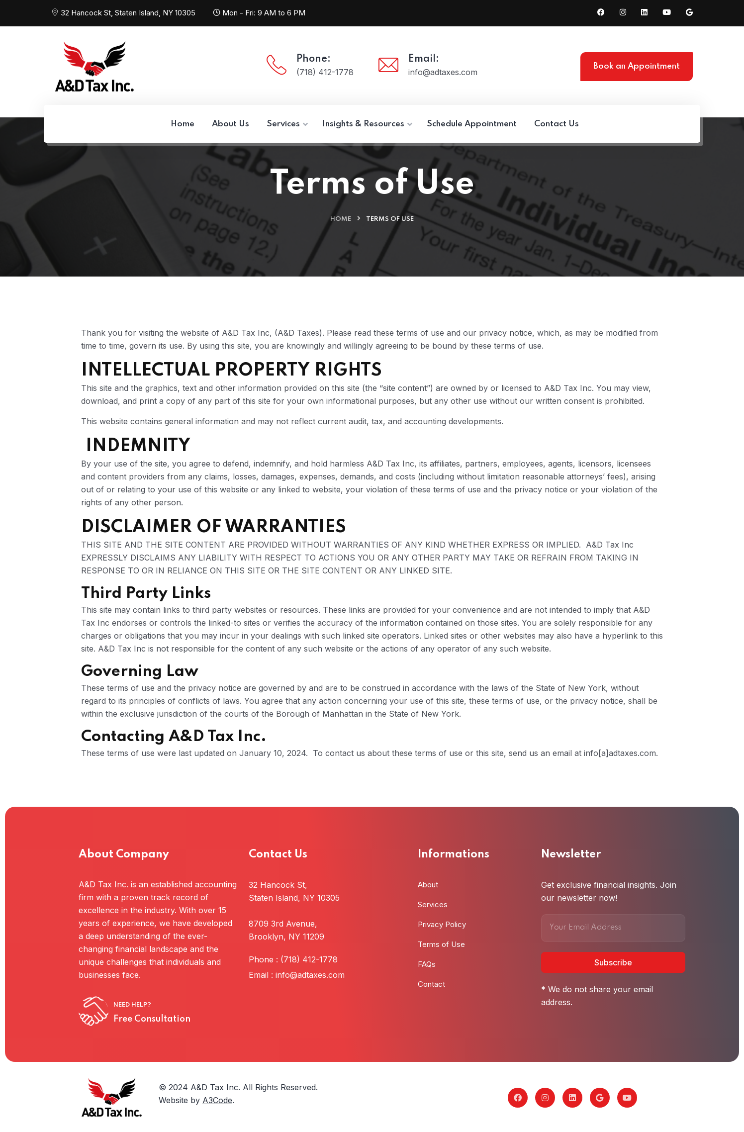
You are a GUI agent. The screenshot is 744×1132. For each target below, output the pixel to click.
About (428, 884)
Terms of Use (441, 944)
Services (433, 904)
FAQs (427, 964)
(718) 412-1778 (325, 72)
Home (340, 219)
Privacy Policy (442, 924)
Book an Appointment (636, 66)
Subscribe (613, 962)
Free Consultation (151, 1019)
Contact (431, 984)
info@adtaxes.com (442, 72)
